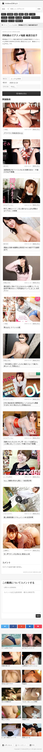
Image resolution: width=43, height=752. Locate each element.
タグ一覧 (11, 21)
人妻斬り (6, 550)
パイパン (11, 17)
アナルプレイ (35, 17)
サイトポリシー (22, 745)
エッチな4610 (7, 477)
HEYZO (5, 166)
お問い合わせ (8, 745)
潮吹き (21, 14)
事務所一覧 (19, 21)
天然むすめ (6, 283)
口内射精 (10, 14)
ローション (26, 17)
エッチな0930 (16, 79)
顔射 (16, 14)
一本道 (5, 129)
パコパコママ (7, 513)
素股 (26, 14)
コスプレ (4, 17)
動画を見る (23, 93)
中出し (4, 14)
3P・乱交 (18, 17)
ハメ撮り (32, 14)
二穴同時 (4, 21)
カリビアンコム (8, 205)
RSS (33, 745)
